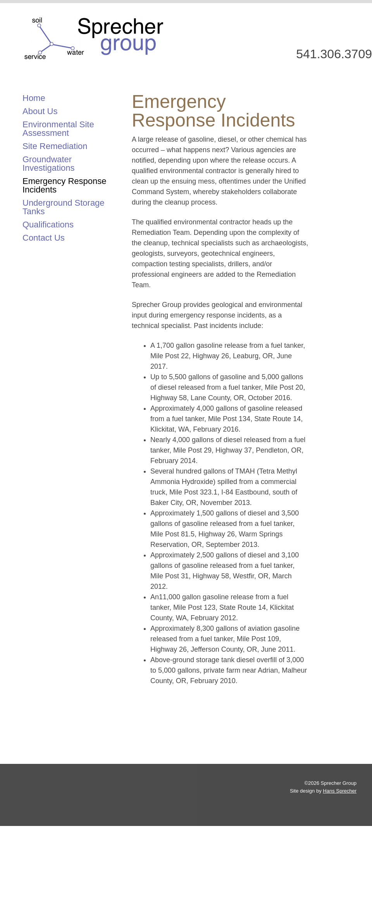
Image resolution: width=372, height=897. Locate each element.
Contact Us (43, 238)
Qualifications (48, 224)
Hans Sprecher (339, 791)
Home (33, 98)
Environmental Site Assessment (58, 129)
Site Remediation (55, 146)
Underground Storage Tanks (63, 207)
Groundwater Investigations (48, 163)
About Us (40, 111)
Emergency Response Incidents (64, 185)
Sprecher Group (95, 38)
